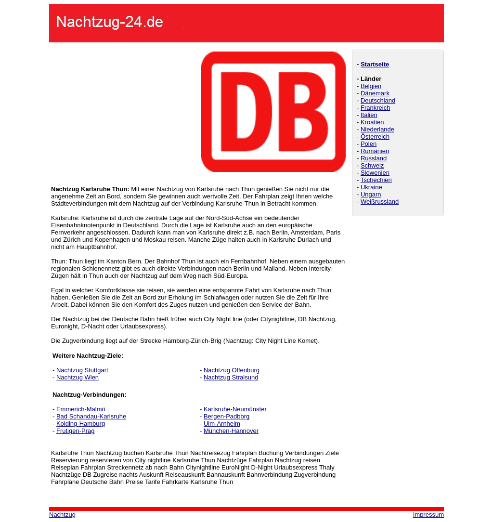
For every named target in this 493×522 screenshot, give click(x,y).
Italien (369, 114)
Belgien (371, 86)
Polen (368, 143)
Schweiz (372, 165)
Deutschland (378, 100)
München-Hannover (231, 430)
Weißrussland (380, 201)
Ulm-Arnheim (222, 423)
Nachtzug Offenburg (231, 370)
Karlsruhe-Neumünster (235, 409)
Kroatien (372, 122)
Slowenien (375, 172)
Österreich (375, 136)
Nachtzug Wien (77, 377)
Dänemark (375, 93)
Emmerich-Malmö (80, 409)
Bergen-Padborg (226, 416)
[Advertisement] (123, 112)
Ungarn (371, 194)
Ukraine (371, 187)
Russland (374, 158)
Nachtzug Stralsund (231, 377)
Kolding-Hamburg (80, 423)
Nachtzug (62, 514)
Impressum (428, 514)
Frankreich (375, 107)
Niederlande (377, 129)
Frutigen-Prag (75, 430)
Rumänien (375, 151)
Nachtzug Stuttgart (82, 370)
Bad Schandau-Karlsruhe (91, 416)
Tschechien (376, 179)
